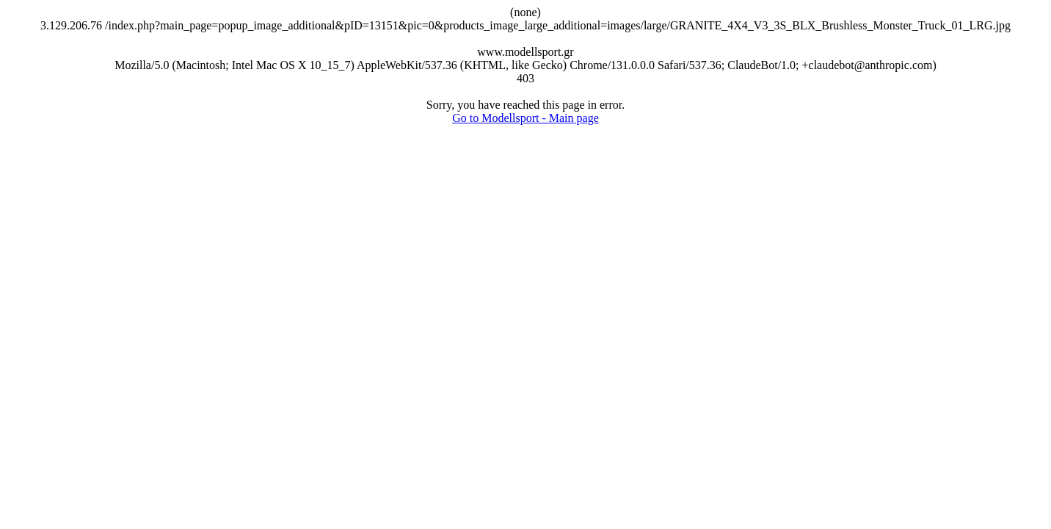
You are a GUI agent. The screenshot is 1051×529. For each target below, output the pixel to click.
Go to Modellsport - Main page (525, 118)
